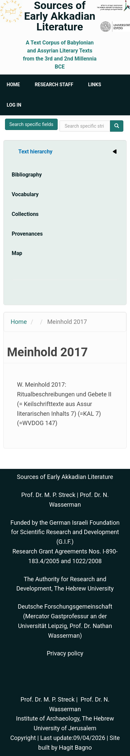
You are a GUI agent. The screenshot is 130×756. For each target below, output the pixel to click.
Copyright (23, 737)
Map (17, 253)
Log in (14, 105)
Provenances (27, 234)
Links (94, 84)
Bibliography (27, 174)
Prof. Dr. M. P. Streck (48, 494)
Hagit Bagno (75, 747)
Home (13, 84)
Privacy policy (65, 653)
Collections (25, 214)
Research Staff (54, 84)
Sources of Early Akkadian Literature (59, 16)
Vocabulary (25, 194)
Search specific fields (31, 124)
